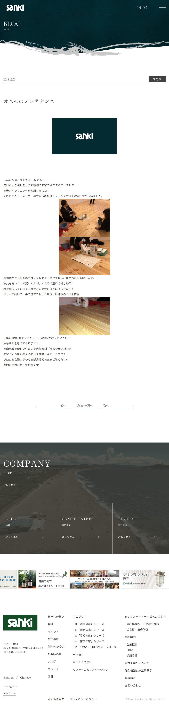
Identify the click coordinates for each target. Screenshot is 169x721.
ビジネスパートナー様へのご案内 (145, 616)
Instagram (10, 686)
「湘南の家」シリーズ (89, 624)
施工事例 (53, 639)
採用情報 (131, 655)
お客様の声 (54, 654)
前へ (63, 405)
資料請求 (130, 678)
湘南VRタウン (56, 646)
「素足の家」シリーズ (89, 630)
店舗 (50, 676)
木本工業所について (137, 663)
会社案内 (130, 637)
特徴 (50, 624)
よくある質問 (56, 699)
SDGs (129, 650)
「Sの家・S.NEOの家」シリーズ (96, 647)
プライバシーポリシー (83, 699)
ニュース (53, 669)
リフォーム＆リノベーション (90, 669)
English (8, 677)
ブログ (52, 661)
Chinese (25, 677)
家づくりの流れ (82, 662)
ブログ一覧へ (84, 405)
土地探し (78, 654)
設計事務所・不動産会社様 (142, 624)
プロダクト (79, 616)
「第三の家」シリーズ (89, 641)
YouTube (9, 693)
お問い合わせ (133, 685)
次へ (106, 405)
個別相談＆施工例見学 (138, 670)
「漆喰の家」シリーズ (89, 635)
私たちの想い (56, 616)
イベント (53, 631)
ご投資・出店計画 (137, 629)
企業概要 (131, 644)
